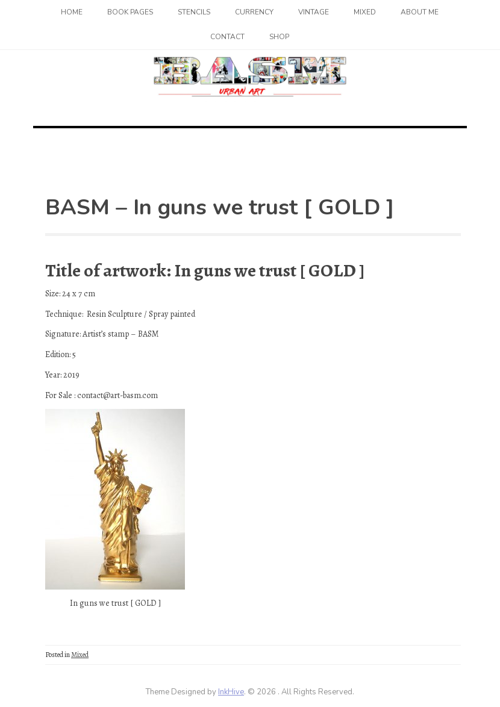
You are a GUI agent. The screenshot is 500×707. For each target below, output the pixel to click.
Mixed (365, 12)
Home (72, 12)
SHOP (279, 37)
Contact (227, 37)
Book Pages (130, 12)
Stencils (194, 12)
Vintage (313, 12)
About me (420, 12)
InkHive (231, 692)
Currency (254, 12)
